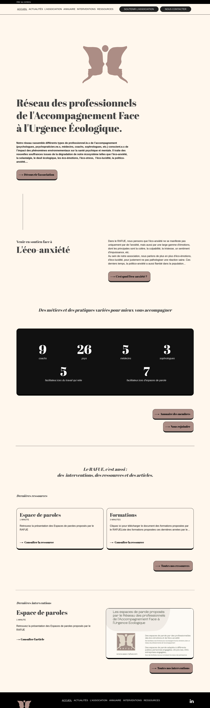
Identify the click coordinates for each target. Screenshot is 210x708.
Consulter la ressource (39, 542)
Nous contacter (175, 9)
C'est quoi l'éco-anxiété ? (131, 276)
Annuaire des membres (175, 414)
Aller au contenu (23, 2)
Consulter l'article (32, 639)
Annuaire (69, 9)
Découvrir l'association (39, 174)
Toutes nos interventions (173, 668)
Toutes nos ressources (175, 566)
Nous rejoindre (180, 426)
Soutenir (139, 9)
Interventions (86, 9)
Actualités (36, 9)
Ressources (105, 9)
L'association (53, 9)
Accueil (22, 9)
